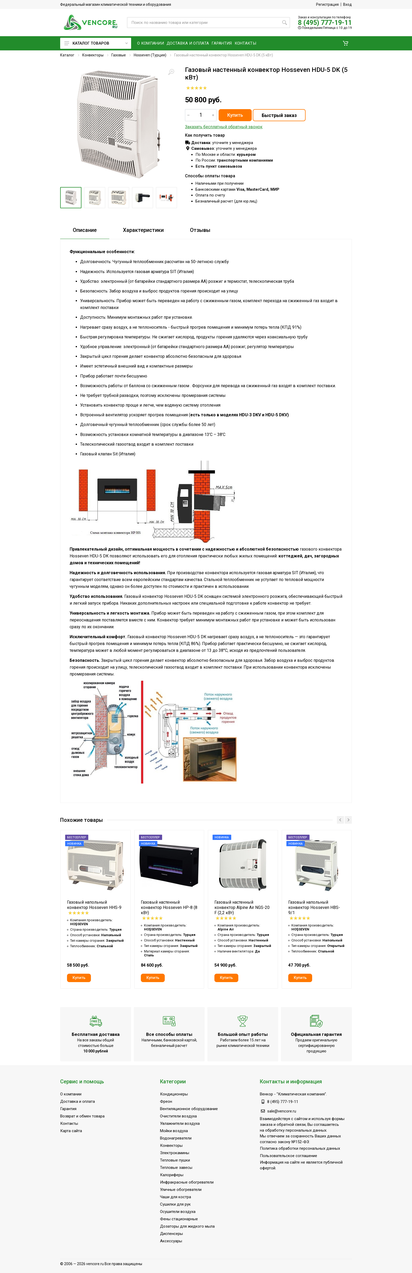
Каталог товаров (96, 43)
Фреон (166, 1101)
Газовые (118, 55)
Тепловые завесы (176, 1167)
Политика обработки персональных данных (300, 1148)
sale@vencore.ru (281, 1111)
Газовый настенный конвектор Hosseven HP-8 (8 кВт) (169, 907)
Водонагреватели (176, 1138)
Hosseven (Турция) (150, 55)
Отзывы (200, 230)
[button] (345, 43)
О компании (70, 1094)
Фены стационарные (179, 1219)
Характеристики (143, 230)
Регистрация (327, 4)
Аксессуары (171, 1241)
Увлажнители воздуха (180, 1123)
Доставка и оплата (77, 1101)
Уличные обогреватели (181, 1189)
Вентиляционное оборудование (189, 1108)
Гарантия (68, 1108)
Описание (85, 230)
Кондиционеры (174, 1094)
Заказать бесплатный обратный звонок (223, 126)
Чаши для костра (175, 1197)
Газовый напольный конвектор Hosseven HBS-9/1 (314, 907)
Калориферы (171, 1175)
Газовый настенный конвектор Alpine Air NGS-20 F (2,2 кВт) (242, 907)
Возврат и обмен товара (82, 1116)
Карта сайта (71, 1130)
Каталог (67, 55)
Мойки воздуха (174, 1130)
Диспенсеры (171, 1233)
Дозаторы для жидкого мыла (187, 1226)
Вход (347, 4)
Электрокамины (174, 1153)
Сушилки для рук (175, 1204)
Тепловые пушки (175, 1160)
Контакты (69, 1123)
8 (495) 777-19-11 (325, 22)
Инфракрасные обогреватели (187, 1182)
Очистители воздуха (178, 1116)
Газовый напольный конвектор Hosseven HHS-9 (94, 905)
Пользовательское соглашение (288, 1155)
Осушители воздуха (177, 1211)
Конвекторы (93, 55)
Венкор (266, 1094)
